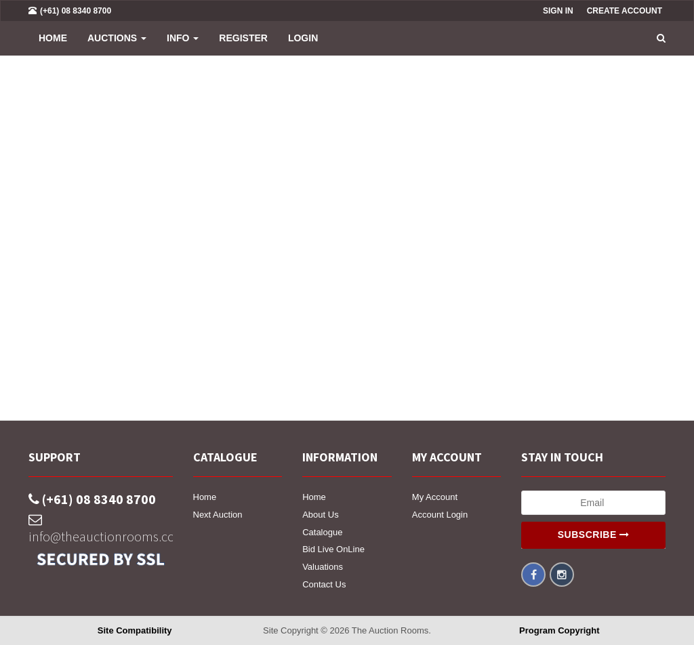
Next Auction (218, 514)
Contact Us (324, 584)
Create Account (624, 11)
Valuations (322, 567)
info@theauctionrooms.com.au (100, 529)
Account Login (440, 514)
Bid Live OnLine (333, 549)
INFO (183, 38)
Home (53, 38)
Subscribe (594, 534)
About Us (320, 514)
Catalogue (322, 532)
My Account (434, 497)
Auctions (116, 38)
